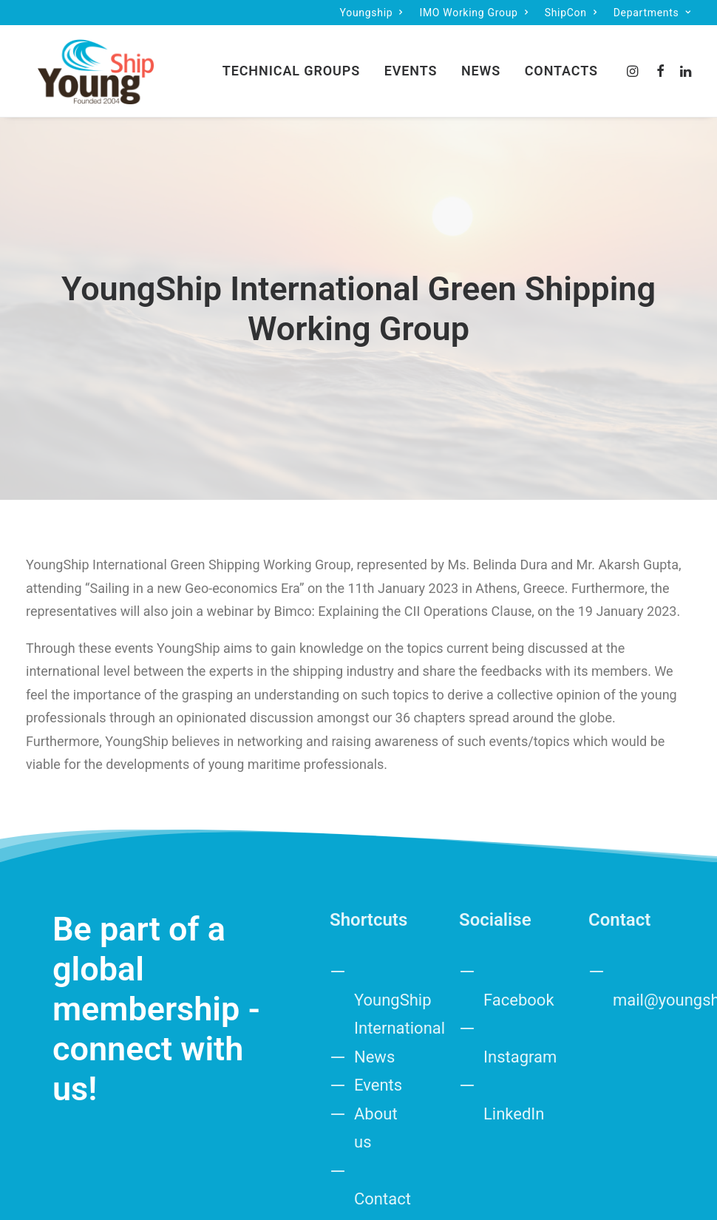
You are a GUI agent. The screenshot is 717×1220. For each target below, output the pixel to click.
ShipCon (571, 12)
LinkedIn (514, 941)
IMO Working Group (473, 12)
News (480, 64)
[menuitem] (371, 12)
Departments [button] (652, 12)
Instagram (520, 884)
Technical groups (291, 64)
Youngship (371, 12)
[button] (635, 65)
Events (411, 64)
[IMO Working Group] (84, 65)
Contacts (561, 64)
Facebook (518, 828)
